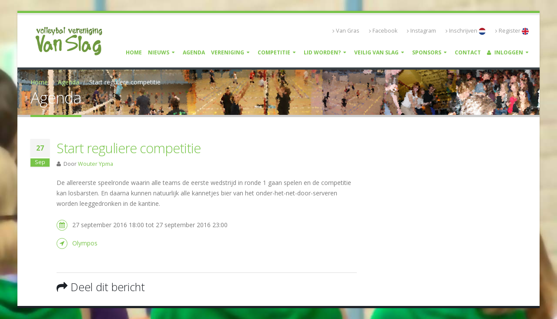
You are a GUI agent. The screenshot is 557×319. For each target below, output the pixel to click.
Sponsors (426, 52)
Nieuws (158, 52)
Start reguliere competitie (129, 148)
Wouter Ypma (95, 164)
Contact (468, 52)
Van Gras (345, 30)
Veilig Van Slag (376, 52)
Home (134, 52)
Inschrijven (466, 31)
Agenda (194, 52)
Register (512, 31)
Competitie (274, 52)
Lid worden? (322, 52)
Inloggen (505, 52)
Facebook (383, 30)
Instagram (421, 30)
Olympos (84, 243)
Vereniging (227, 52)
